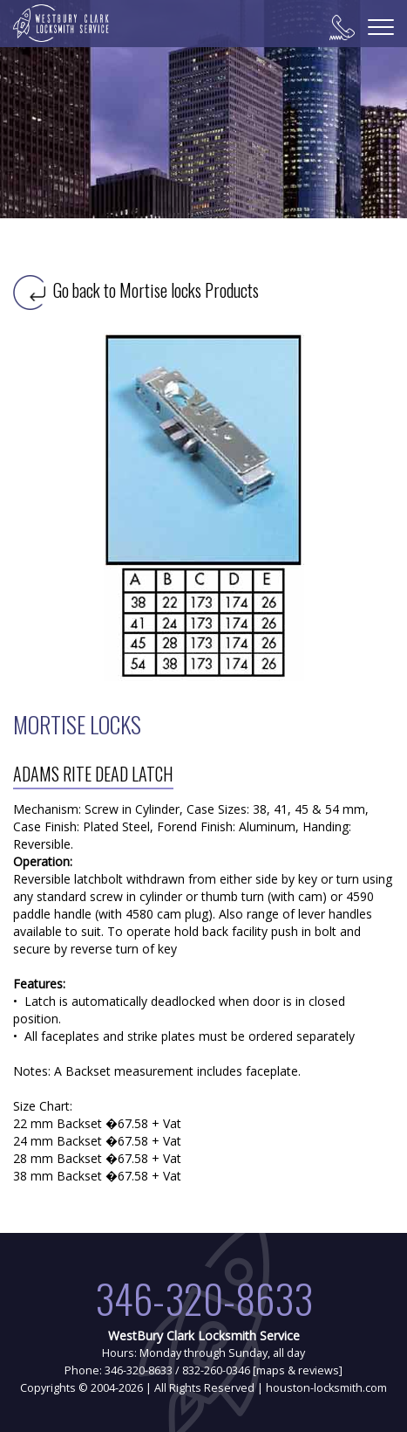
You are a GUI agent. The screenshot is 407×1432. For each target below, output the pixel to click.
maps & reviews (297, 1370)
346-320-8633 (204, 1298)
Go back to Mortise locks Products (136, 290)
